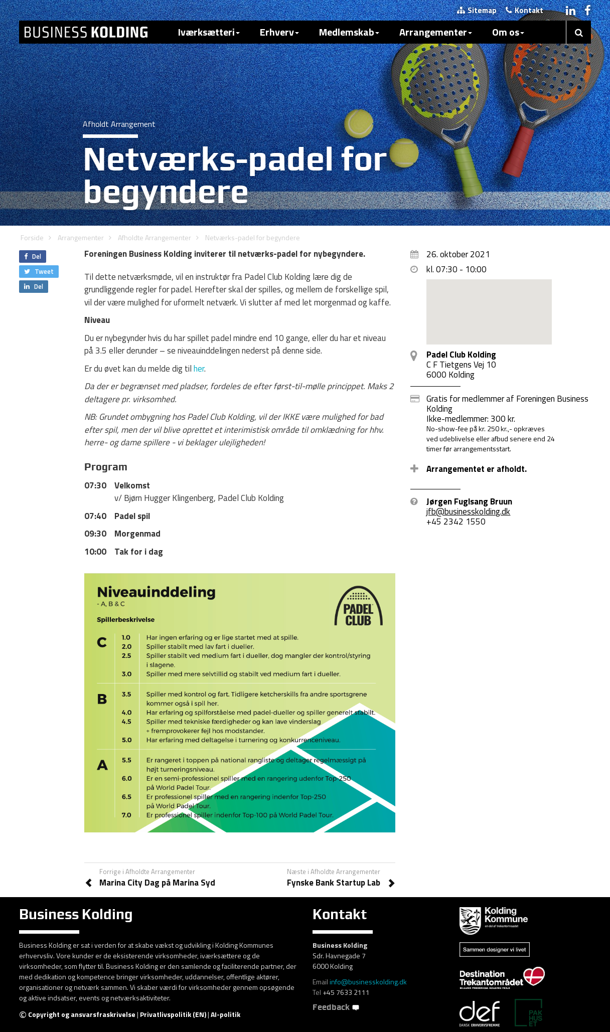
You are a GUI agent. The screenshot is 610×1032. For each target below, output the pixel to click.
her (199, 368)
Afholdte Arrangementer (154, 237)
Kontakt (524, 10)
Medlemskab (349, 32)
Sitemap (477, 10)
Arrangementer (435, 32)
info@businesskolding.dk (368, 981)
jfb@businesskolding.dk (468, 511)
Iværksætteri (209, 32)
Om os (508, 32)
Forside (32, 237)
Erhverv (279, 32)
